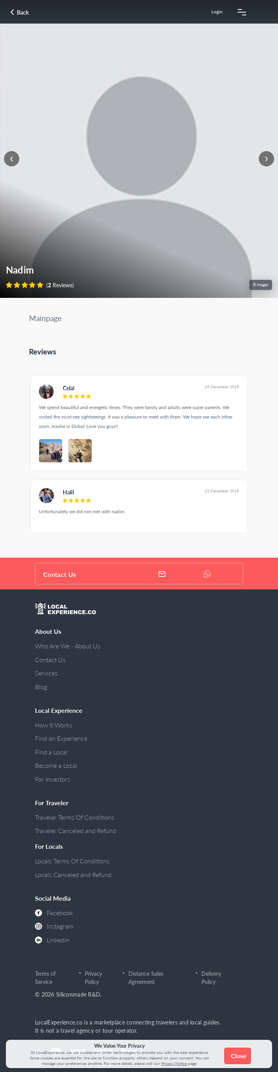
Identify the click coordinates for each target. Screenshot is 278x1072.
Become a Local (56, 765)
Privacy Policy (93, 978)
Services (46, 673)
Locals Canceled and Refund (73, 874)
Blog (41, 686)
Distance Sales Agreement (145, 978)
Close (239, 1055)
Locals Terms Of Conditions (72, 861)
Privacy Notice (174, 1063)
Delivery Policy (211, 978)
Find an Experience (61, 738)
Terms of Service (45, 978)
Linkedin (52, 940)
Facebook (54, 912)
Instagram (54, 926)
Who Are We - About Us (67, 646)
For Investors (52, 779)
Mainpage (45, 318)
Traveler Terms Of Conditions (74, 817)
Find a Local (51, 752)
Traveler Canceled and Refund (75, 830)
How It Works (53, 725)
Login (217, 12)
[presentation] (11, 159)
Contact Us (50, 659)
